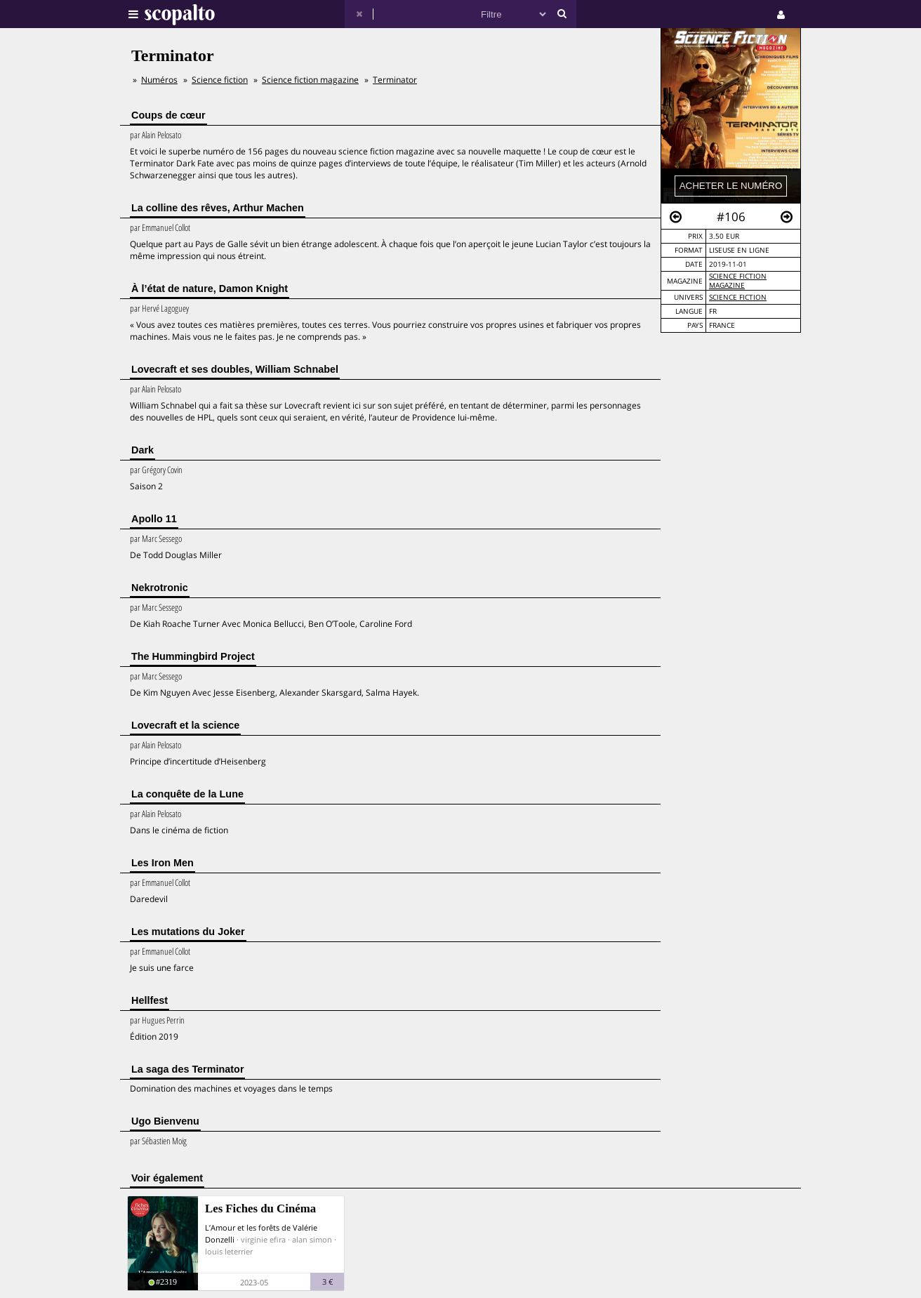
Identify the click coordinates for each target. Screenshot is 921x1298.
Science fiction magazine (738, 281)
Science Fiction (738, 297)
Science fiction (220, 80)
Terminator (395, 80)
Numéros (159, 80)
